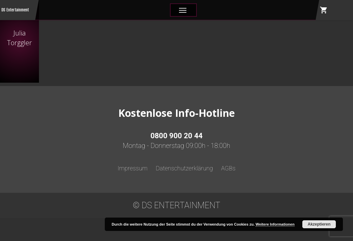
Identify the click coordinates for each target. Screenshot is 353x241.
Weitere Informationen (275, 224)
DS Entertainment (15, 9)
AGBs (228, 168)
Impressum (133, 168)
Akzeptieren (319, 224)
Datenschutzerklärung (184, 168)
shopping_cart (324, 10)
